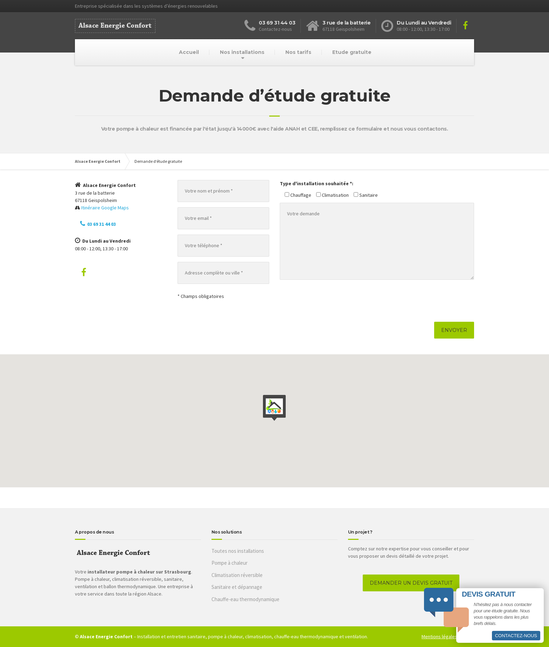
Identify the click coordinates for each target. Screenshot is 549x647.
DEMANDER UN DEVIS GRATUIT (411, 583)
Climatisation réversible (237, 575)
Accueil (189, 52)
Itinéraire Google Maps (105, 207)
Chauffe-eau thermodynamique (245, 599)
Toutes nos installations (237, 551)
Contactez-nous (516, 635)
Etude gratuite (351, 52)
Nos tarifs (298, 52)
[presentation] (333, 300)
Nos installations (242, 52)
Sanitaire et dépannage (236, 587)
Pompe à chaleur (229, 562)
